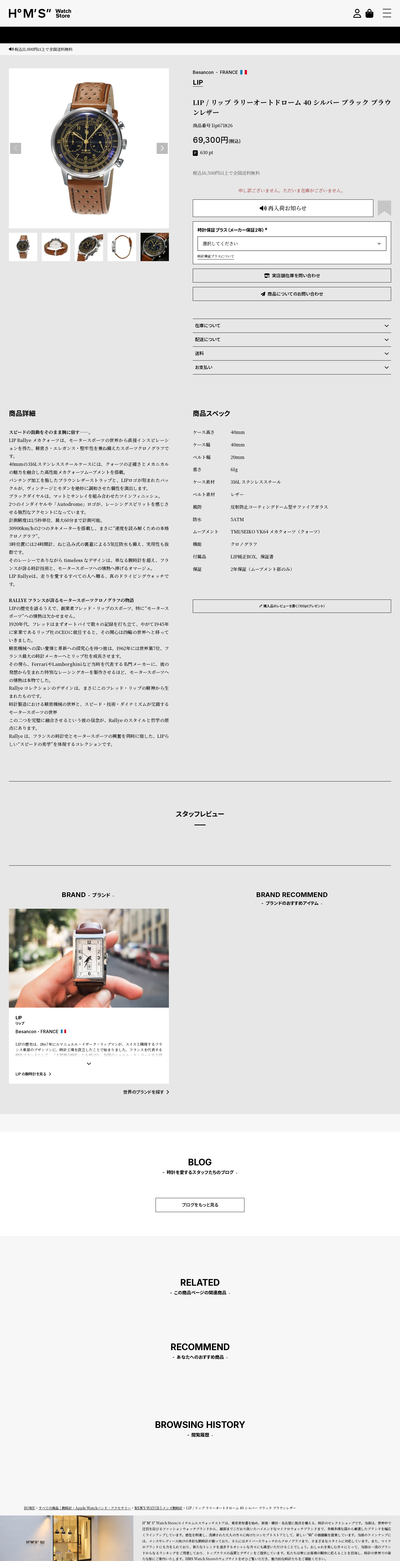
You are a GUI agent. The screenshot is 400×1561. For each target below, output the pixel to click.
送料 (292, 353)
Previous (15, 148)
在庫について (292, 325)
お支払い (292, 367)
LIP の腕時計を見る (33, 1074)
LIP (198, 82)
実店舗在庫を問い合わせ (292, 275)
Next (162, 148)
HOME (29, 1507)
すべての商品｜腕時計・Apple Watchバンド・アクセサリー (85, 1507)
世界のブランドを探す (146, 1092)
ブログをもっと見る (200, 1205)
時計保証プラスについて (216, 256)
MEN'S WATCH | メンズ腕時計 (158, 1507)
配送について (292, 339)
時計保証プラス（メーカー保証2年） (233, 230)
